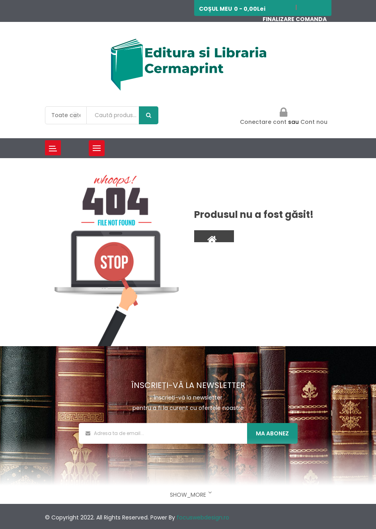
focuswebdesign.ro (203, 517)
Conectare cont (264, 122)
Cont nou (313, 122)
